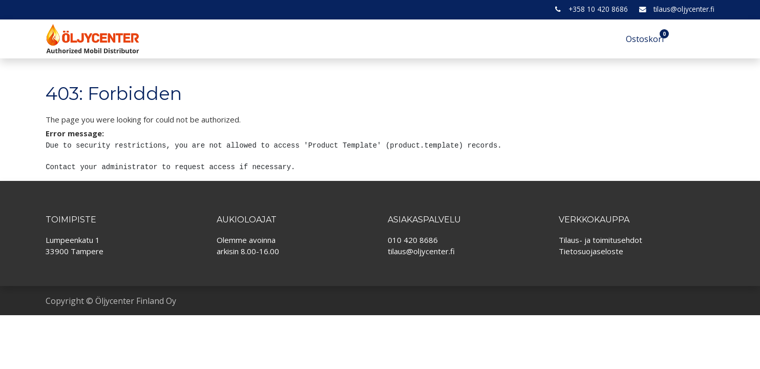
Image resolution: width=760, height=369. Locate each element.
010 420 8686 (413, 240)
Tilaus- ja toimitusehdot (600, 240)
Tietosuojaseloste (591, 251)
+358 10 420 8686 (598, 9)
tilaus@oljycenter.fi (683, 9)
